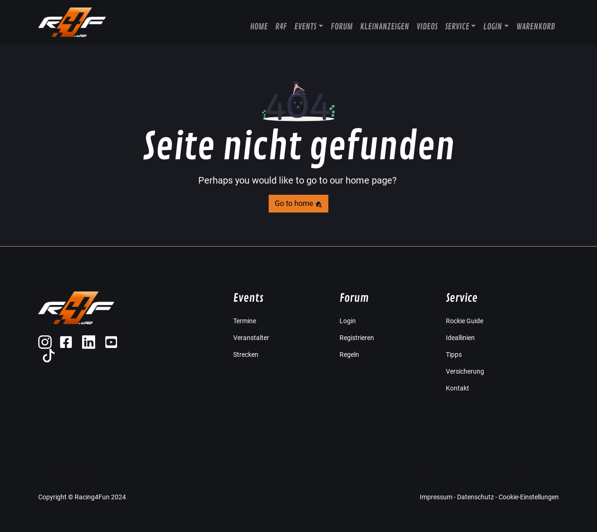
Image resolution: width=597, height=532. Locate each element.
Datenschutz (475, 497)
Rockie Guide (464, 321)
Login (492, 26)
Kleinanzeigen (384, 26)
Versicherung (465, 371)
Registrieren (357, 337)
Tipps (454, 354)
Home (259, 26)
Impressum (436, 497)
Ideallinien (460, 337)
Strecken (245, 354)
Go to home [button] (298, 203)
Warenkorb (535, 26)
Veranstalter (251, 337)
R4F (281, 26)
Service (457, 26)
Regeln (349, 354)
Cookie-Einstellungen (529, 497)
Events (305, 26)
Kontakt (457, 388)
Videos (427, 26)
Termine (244, 321)
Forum (342, 26)
